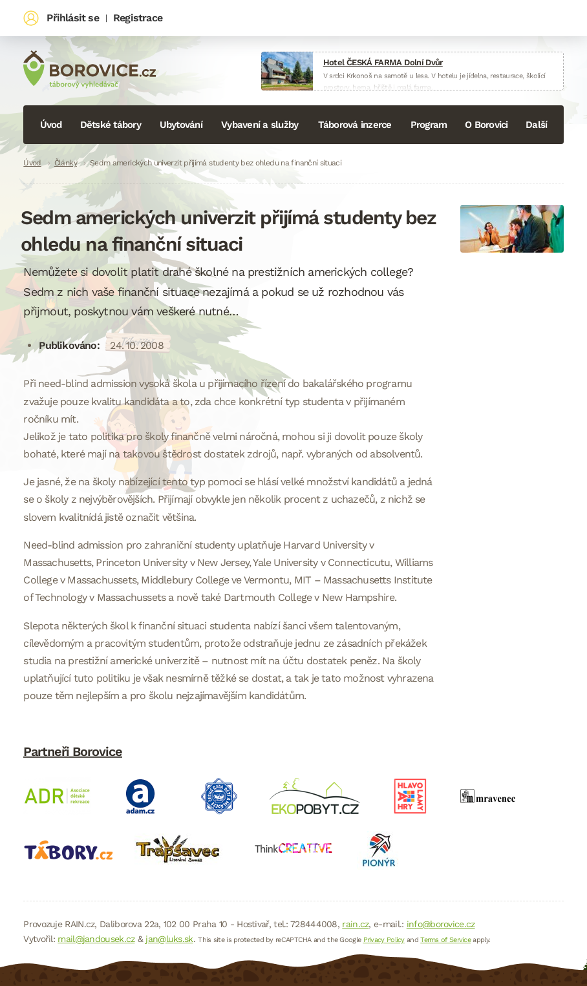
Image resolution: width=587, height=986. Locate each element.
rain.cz (355, 924)
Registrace (137, 18)
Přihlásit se (72, 18)
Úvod (51, 125)
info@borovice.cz (441, 924)
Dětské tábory (110, 125)
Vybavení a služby (259, 125)
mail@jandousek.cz (96, 939)
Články (65, 162)
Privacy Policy (384, 940)
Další (536, 125)
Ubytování (181, 125)
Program (429, 125)
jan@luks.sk (169, 939)
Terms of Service (445, 940)
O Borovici (486, 125)
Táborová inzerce (355, 125)
